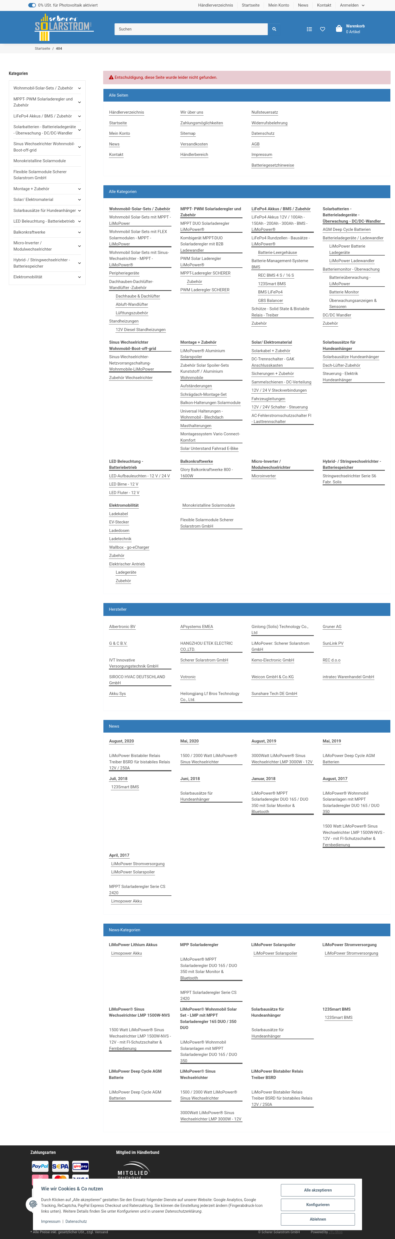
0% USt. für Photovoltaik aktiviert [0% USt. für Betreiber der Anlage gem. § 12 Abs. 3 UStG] (68, 5)
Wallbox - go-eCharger (129, 547)
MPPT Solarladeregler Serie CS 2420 (137, 889)
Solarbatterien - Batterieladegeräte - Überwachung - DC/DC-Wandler (44, 130)
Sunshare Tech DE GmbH (274, 693)
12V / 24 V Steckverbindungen (279, 390)
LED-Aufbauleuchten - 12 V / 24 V (139, 475)
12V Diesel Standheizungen (141, 329)
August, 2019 (264, 741)
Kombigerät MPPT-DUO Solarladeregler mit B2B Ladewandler (202, 244)
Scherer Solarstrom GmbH (204, 660)
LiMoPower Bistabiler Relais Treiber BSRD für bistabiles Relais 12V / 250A (139, 761)
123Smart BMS (272, 283)
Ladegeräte (126, 572)
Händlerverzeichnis (215, 5)
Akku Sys (117, 693)
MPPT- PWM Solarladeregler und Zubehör (43, 102)
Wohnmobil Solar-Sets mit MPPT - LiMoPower (140, 220)
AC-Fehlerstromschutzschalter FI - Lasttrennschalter (281, 418)
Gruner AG (332, 626)
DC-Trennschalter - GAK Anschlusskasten (273, 362)
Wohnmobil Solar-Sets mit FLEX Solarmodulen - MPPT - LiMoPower (138, 237)
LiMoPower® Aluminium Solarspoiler (202, 354)
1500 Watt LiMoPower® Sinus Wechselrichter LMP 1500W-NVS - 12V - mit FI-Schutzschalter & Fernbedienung (354, 835)
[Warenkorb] (349, 29)
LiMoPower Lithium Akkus (133, 944)
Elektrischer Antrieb (127, 564)
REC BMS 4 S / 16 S (276, 275)
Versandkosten (194, 144)
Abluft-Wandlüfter (132, 304)
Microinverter (264, 475)
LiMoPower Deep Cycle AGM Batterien (349, 758)
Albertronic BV (122, 626)
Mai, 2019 (332, 741)
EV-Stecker (119, 522)
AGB (255, 144)
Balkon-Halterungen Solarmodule (210, 402)
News (303, 5)
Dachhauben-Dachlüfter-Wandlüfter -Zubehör (131, 284)
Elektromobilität (27, 276)
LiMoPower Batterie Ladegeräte (347, 249)
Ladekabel (118, 513)
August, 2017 (335, 778)
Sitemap (188, 133)
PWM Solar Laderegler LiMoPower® (200, 261)
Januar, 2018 (263, 778)
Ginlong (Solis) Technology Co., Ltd (280, 629)
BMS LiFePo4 (270, 292)
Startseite (251, 5)
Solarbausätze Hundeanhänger (351, 356)
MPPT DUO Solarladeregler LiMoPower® (205, 226)
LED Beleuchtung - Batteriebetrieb (44, 221)
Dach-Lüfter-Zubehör (341, 365)
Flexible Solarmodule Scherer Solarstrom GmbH (207, 523)
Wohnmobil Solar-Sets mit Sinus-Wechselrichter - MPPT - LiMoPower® (139, 258)
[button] (47, 88)
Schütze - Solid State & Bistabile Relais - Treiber (280, 312)
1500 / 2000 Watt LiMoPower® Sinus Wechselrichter (208, 758)
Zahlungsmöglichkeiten (201, 122)
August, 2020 (121, 741)
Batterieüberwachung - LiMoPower (350, 280)
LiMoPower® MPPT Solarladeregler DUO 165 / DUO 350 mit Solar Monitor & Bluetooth (280, 802)
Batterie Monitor (344, 292)
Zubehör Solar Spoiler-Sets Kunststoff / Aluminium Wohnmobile (204, 371)
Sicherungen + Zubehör (273, 373)
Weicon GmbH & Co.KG (273, 676)
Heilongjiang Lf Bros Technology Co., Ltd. (209, 696)
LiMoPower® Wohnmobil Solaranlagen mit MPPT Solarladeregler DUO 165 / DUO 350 (351, 802)
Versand (101, 1232)
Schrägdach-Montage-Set (203, 394)
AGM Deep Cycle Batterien (347, 229)
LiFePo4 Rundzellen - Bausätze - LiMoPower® (281, 241)
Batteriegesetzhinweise (273, 165)
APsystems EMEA (196, 626)
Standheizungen (124, 321)
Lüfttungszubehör (132, 312)
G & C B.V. (118, 643)
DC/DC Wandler (337, 315)
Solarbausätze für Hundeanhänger (196, 796)
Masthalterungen (195, 425)
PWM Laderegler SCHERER (205, 289)
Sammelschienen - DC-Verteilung (281, 382)
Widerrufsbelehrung (269, 122)
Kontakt (324, 5)
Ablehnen (317, 1219)
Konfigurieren (317, 1205)
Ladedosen (119, 530)
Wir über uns (192, 112)
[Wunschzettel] (322, 29)
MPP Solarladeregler (199, 944)
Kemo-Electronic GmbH (273, 660)
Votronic (188, 676)
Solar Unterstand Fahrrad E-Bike (209, 448)
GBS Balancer (270, 300)
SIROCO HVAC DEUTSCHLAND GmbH (137, 680)
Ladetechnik (120, 538)
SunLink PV (333, 643)
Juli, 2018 (118, 778)
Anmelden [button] (350, 5)
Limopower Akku (126, 901)
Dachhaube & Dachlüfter (138, 296)
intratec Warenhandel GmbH (348, 676)
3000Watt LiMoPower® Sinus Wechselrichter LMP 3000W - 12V (282, 758)
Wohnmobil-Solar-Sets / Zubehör (43, 88)
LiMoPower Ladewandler (352, 260)
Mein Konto (278, 5)
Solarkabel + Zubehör (271, 350)
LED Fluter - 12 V (124, 492)
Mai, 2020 (189, 741)
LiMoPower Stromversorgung (138, 863)
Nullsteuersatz (265, 112)
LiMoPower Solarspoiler (133, 872)
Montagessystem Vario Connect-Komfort (210, 437)
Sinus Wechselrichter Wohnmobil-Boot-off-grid (44, 147)
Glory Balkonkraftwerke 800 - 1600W (206, 472)
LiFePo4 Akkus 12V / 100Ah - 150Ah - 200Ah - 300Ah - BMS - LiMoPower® (279, 223)
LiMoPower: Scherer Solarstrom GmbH (280, 646)
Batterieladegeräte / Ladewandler (353, 238)
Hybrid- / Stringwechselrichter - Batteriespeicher (41, 263)
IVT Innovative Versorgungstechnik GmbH (133, 663)
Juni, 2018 (190, 778)
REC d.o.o (332, 660)
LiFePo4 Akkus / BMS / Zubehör (42, 116)
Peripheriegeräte (124, 273)
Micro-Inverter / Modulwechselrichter (32, 246)
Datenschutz (77, 1222)
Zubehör (194, 281)
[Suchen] (191, 29)
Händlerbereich (194, 154)
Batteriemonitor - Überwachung (351, 269)
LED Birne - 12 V (123, 484)
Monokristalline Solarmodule (208, 505)
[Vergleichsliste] (309, 29)
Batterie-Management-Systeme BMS (280, 264)
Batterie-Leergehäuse (277, 252)
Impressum (51, 1222)
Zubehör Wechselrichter (131, 377)
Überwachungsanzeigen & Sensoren (353, 303)
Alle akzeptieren (317, 1191)
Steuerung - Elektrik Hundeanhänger (340, 376)
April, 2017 (119, 855)
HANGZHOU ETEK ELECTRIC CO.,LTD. (206, 646)
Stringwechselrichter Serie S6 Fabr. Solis (349, 479)
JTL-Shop (336, 1232)
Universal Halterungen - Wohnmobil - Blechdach (202, 414)
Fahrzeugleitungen (268, 398)
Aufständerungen (196, 385)
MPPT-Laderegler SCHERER (205, 273)
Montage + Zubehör (31, 188)
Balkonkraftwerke (29, 232)
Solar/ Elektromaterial (33, 199)
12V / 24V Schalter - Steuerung (280, 407)
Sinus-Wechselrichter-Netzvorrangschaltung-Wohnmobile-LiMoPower (131, 363)
